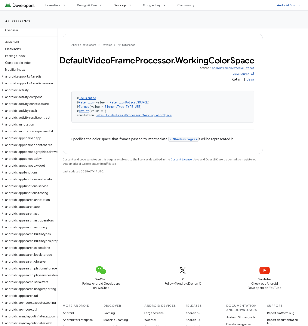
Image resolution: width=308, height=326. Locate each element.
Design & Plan (87, 5)
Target (84, 107)
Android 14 (192, 320)
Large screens (153, 313)
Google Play (152, 5)
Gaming (109, 313)
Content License (181, 159)
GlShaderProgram (183, 139)
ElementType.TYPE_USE (122, 107)
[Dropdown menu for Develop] (132, 5)
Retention (86, 102)
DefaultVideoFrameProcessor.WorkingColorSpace (134, 115)
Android (68, 313)
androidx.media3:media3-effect (233, 68)
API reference (18, 21)
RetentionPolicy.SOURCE (129, 102)
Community (185, 5)
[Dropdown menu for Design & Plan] (102, 5)
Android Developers (83, 45)
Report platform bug (280, 313)
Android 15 (192, 313)
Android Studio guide (240, 317)
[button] (28, 76)
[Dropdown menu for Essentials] (66, 5)
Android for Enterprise (78, 320)
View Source (241, 74)
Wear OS (150, 320)
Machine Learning (116, 320)
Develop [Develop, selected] (120, 5)
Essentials (52, 5)
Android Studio (288, 5)
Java (250, 79)
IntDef (84, 111)
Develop (107, 45)
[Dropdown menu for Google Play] (166, 5)
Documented (87, 98)
